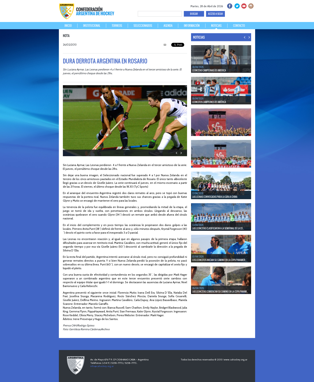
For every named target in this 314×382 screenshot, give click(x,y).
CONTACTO (239, 26)
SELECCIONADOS (143, 26)
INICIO (68, 26)
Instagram (250, 5)
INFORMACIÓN (192, 26)
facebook (229, 5)
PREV (177, 153)
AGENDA (168, 26)
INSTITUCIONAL (91, 26)
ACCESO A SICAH (215, 14)
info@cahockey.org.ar (102, 366)
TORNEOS (117, 26)
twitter (236, 5)
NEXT (181, 153)
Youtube (243, 5)
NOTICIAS (216, 26)
